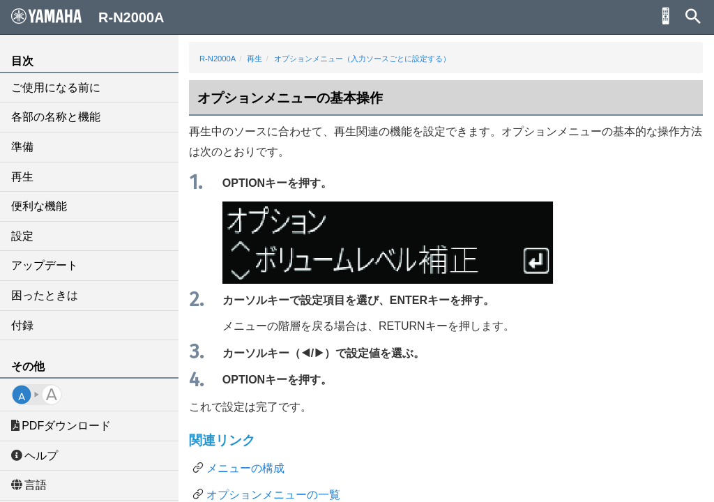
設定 (22, 236)
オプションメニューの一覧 (273, 495)
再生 (22, 177)
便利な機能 (39, 206)
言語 (29, 485)
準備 (22, 147)
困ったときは (44, 295)
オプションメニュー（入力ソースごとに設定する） (362, 58)
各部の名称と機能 (55, 117)
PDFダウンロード (61, 426)
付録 (22, 325)
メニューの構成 (245, 468)
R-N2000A (217, 58)
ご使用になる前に (55, 87)
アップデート (44, 265)
